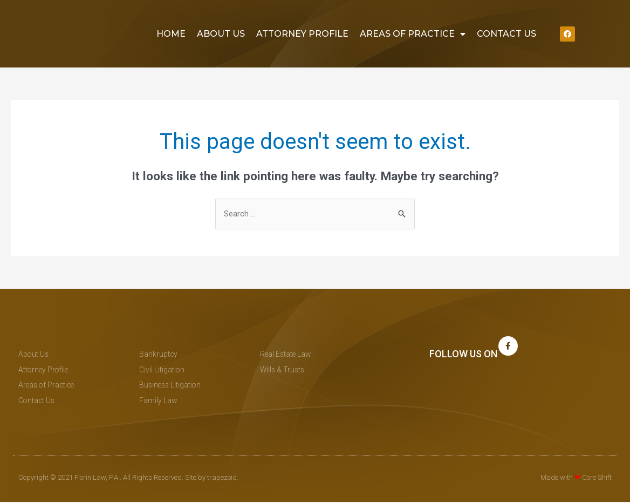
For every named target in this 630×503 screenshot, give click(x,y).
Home (171, 34)
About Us (221, 34)
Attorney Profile (302, 34)
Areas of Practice (412, 34)
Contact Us (506, 34)
